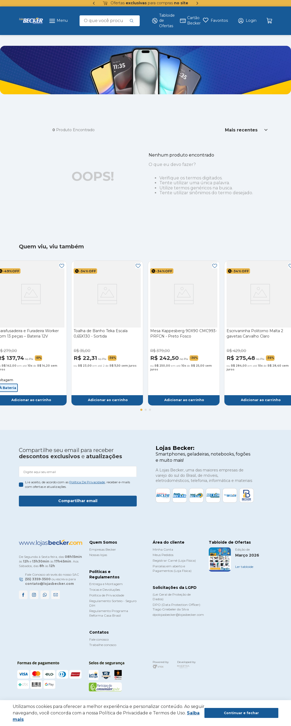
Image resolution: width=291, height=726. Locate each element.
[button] (247, 20)
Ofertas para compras (145, 3)
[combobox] (110, 20)
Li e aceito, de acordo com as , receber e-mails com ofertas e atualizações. (77, 484)
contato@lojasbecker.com (49, 584)
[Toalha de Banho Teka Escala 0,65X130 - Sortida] (107, 332)
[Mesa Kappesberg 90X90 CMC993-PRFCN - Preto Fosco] (184, 332)
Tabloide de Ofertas (162, 20)
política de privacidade (87, 482)
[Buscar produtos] (132, 21)
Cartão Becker (188, 20)
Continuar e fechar (241, 713)
